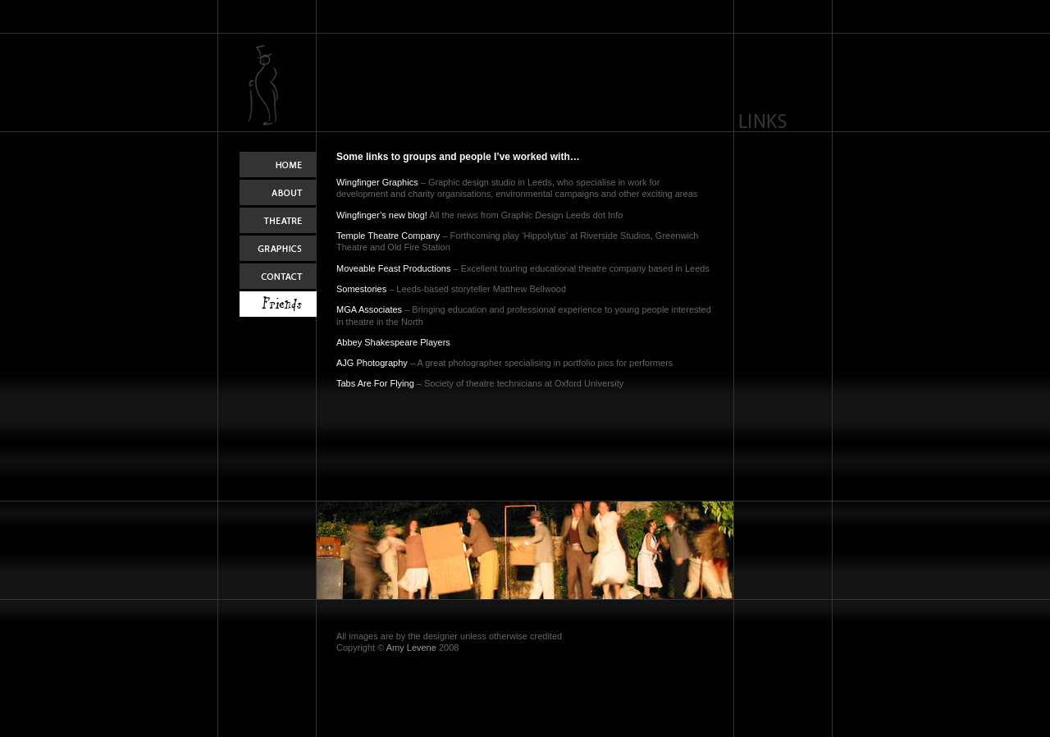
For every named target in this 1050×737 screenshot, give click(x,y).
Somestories (361, 289)
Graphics (278, 249)
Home (278, 166)
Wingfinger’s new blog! (381, 215)
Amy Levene (411, 647)
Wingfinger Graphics (377, 182)
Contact (278, 277)
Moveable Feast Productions (393, 268)
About (278, 194)
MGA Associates (369, 309)
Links (278, 305)
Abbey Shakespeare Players (393, 342)
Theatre (278, 222)
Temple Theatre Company (388, 235)
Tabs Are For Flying (375, 383)
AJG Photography (372, 363)
